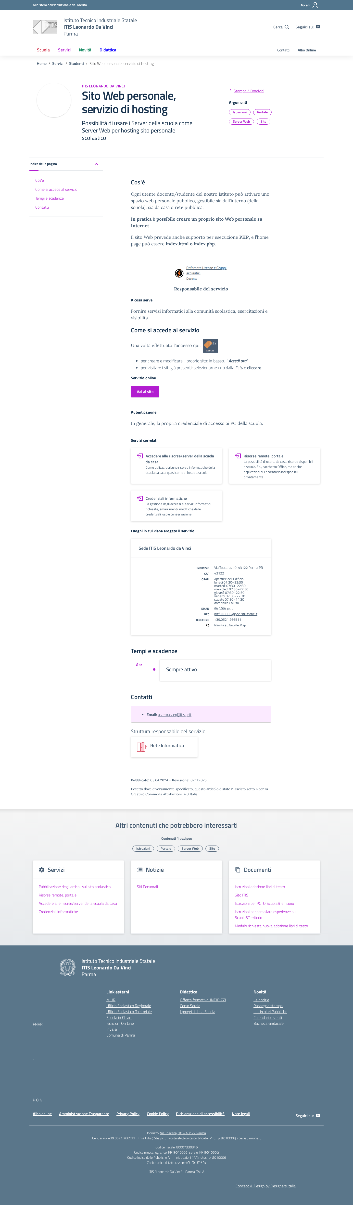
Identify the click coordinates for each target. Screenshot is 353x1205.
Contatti (283, 50)
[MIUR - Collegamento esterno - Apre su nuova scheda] (60, 4)
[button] (66, 164)
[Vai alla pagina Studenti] (76, 63)
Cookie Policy (158, 1114)
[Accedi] (309, 5)
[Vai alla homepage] (45, 27)
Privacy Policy (127, 1114)
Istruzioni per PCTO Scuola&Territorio (264, 903)
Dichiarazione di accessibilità (200, 1114)
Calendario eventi (267, 1017)
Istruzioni (240, 112)
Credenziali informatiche (58, 912)
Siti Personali (147, 887)
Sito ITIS (241, 895)
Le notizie (261, 1000)
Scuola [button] (43, 50)
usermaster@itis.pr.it (174, 714)
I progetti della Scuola (197, 1011)
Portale (262, 112)
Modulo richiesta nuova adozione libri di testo (271, 926)
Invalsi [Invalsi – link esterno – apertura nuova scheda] (111, 1029)
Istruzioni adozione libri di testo (260, 887)
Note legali (241, 1114)
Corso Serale (190, 1006)
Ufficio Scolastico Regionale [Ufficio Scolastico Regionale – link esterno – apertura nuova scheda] (128, 1006)
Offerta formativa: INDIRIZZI (203, 1000)
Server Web (241, 121)
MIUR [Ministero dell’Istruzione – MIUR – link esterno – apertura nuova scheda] (110, 1000)
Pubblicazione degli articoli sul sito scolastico (75, 887)
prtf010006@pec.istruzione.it (235, 613)
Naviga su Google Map (230, 625)
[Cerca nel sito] (281, 27)
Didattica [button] (108, 50)
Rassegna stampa (268, 1006)
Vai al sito (145, 391)
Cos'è (39, 180)
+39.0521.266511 (227, 619)
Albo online (42, 1114)
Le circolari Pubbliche (270, 1011)
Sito (263, 121)
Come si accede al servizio (56, 189)
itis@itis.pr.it (223, 608)
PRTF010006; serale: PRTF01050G (193, 1152)
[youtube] (318, 27)
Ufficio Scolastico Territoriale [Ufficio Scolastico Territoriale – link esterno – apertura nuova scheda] (129, 1011)
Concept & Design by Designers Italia (266, 1186)
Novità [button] (85, 50)
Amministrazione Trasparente (84, 1114)
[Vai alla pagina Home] (42, 63)
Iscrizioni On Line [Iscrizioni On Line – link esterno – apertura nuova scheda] (120, 1023)
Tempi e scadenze (49, 198)
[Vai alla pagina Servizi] (57, 63)
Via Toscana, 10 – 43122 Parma (183, 1132)
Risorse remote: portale (57, 895)
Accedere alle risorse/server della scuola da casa (78, 903)
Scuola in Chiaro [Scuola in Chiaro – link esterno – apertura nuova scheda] (119, 1017)
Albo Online (307, 50)
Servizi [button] (64, 50)
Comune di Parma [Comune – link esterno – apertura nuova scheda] (120, 1035)
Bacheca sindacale (268, 1023)
